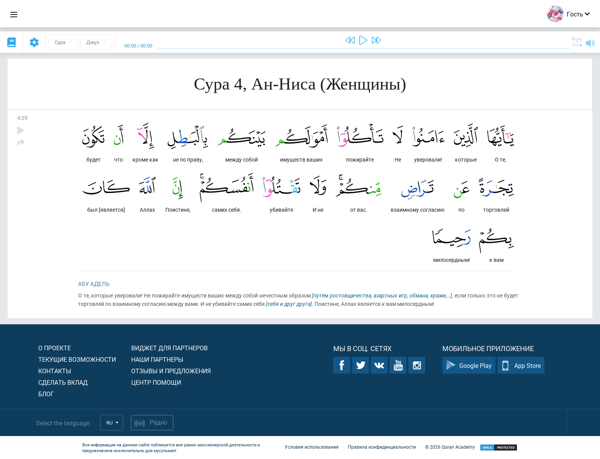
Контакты (54, 371)
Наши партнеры (157, 359)
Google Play (469, 365)
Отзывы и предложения (171, 371)
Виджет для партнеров (169, 348)
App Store (521, 365)
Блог (46, 394)
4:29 (22, 117)
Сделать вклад (63, 382)
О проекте (54, 348)
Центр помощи (156, 382)
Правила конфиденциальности (382, 447)
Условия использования (312, 447)
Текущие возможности (77, 359)
